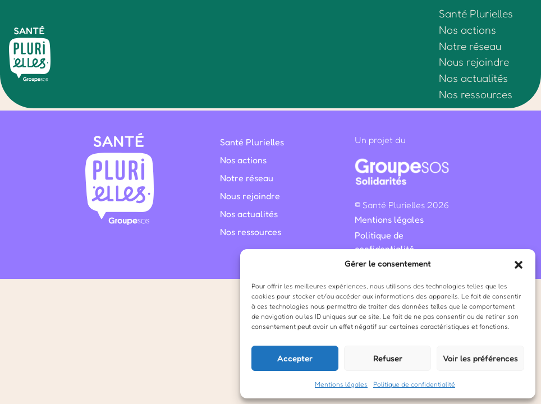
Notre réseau (470, 46)
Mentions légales (341, 384)
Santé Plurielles (476, 13)
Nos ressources (475, 94)
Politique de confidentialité (414, 384)
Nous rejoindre (474, 61)
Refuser (387, 358)
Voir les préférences (480, 358)
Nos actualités (473, 78)
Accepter (295, 358)
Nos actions (467, 29)
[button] (518, 263)
